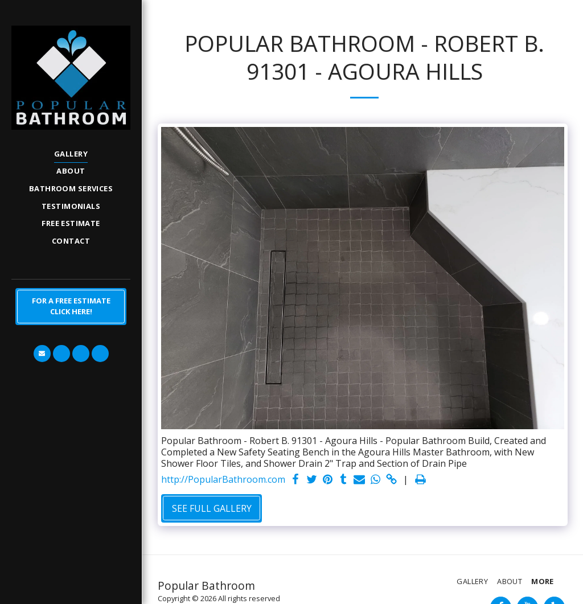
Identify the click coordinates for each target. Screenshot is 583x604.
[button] (42, 353)
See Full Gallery (212, 508)
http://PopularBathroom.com (223, 480)
